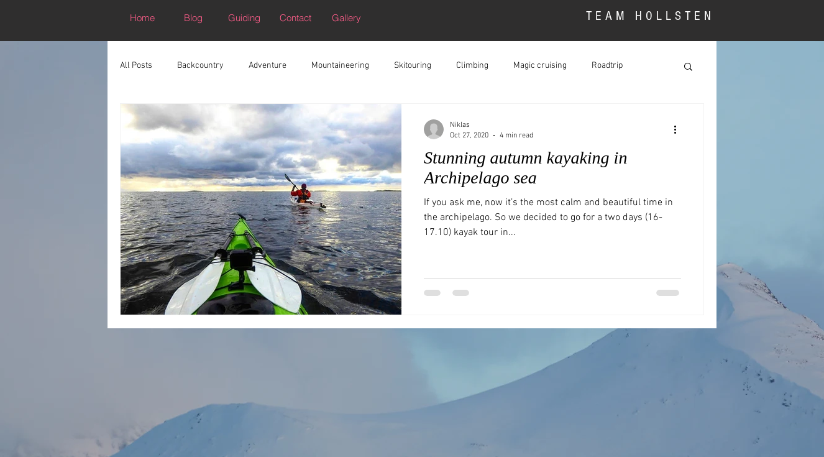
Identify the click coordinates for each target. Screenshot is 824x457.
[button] (688, 67)
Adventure (267, 65)
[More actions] (679, 129)
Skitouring (412, 65)
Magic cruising (540, 65)
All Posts (136, 65)
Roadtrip (607, 65)
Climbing (472, 65)
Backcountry (200, 65)
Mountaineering (340, 65)
